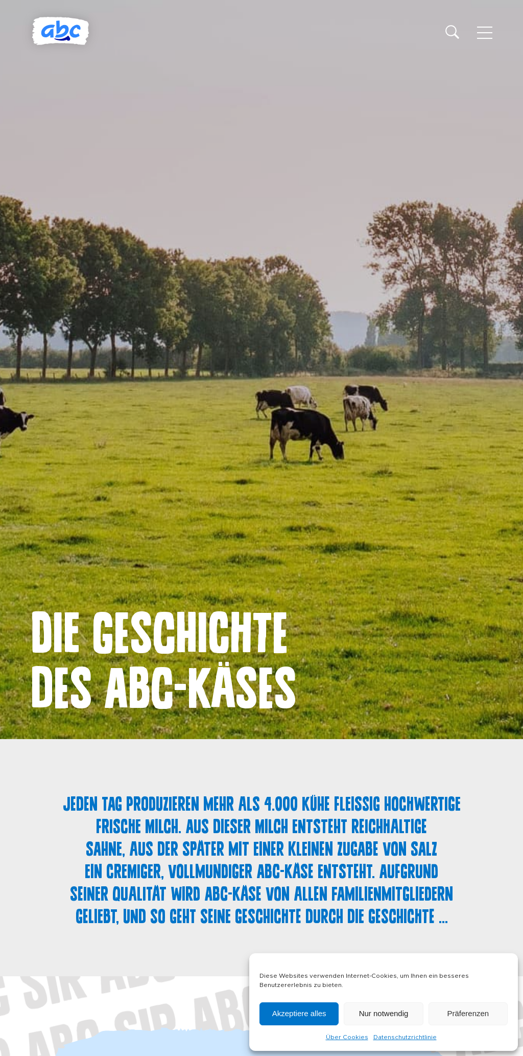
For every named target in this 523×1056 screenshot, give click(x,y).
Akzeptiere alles (299, 1013)
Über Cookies (347, 1037)
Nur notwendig (384, 1013)
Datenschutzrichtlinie (405, 1037)
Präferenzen (468, 1013)
